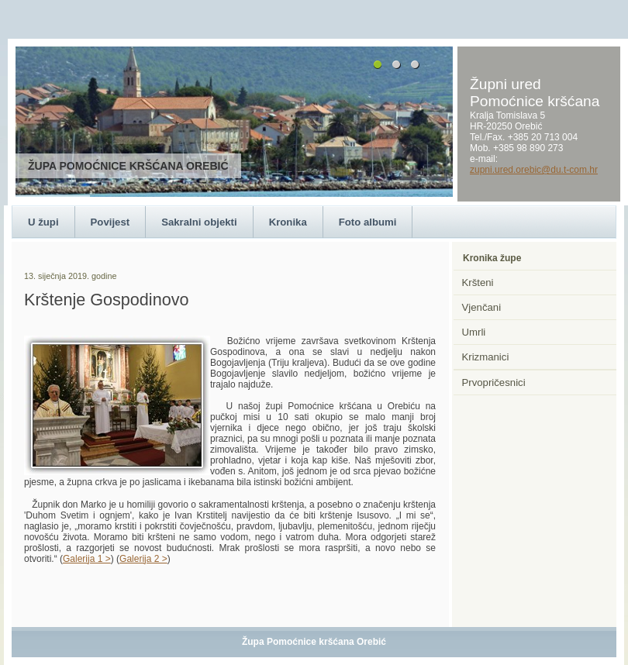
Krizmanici (485, 357)
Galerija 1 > (87, 558)
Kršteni (478, 282)
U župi (43, 222)
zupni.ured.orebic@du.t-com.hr (534, 169)
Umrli (474, 332)
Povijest (110, 222)
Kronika (288, 222)
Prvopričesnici (494, 382)
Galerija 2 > (143, 558)
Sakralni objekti (198, 222)
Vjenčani (482, 307)
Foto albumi (368, 222)
